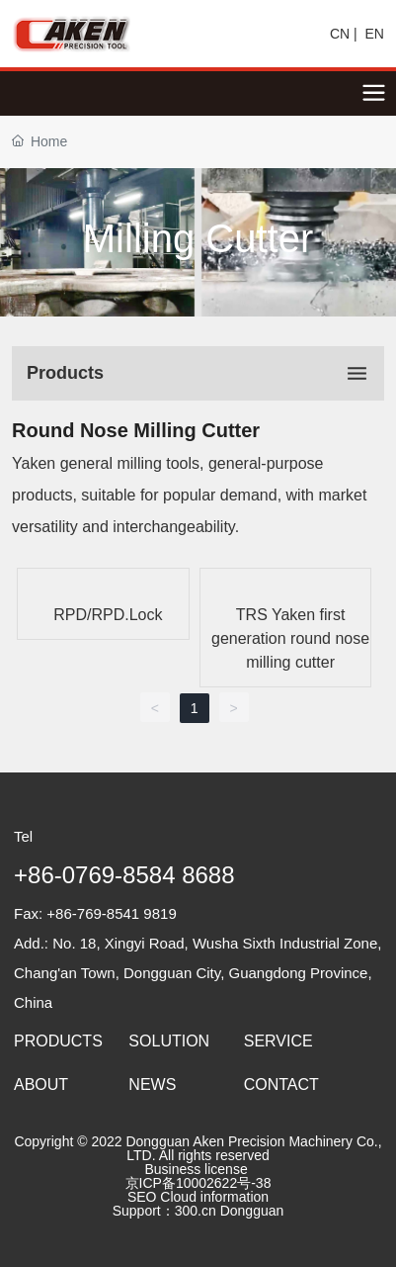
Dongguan (252, 1211)
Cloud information (216, 1197)
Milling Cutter (198, 238)
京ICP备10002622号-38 (198, 1183)
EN (374, 34)
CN (340, 34)
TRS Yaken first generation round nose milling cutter (290, 638)
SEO (142, 1197)
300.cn (195, 1211)
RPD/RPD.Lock (107, 614)
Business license (194, 1169)
